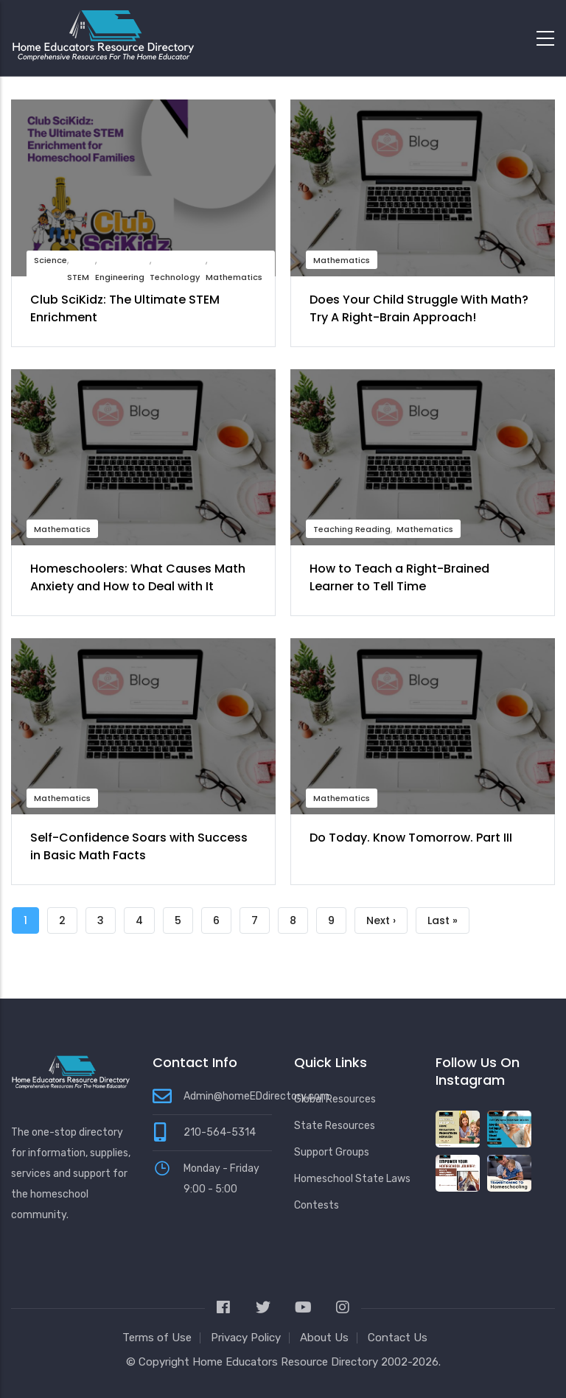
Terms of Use (157, 1337)
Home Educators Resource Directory (286, 1362)
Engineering (119, 277)
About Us (324, 1337)
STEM (78, 277)
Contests (316, 1205)
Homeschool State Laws (352, 1178)
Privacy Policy (246, 1337)
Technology (175, 277)
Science (50, 260)
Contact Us (397, 1337)
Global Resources (335, 1099)
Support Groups (331, 1152)
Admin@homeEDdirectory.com (256, 1096)
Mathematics (234, 277)
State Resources (334, 1125)
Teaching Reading (352, 529)
